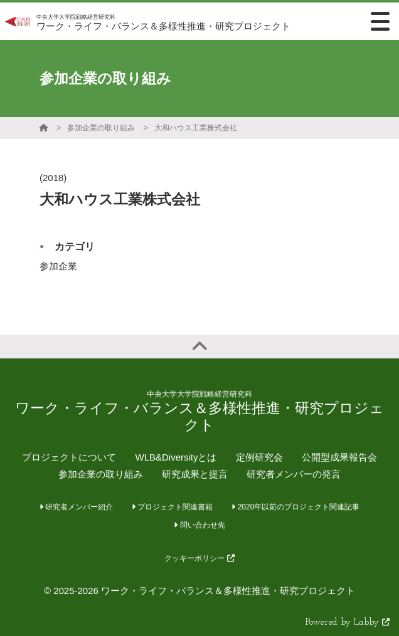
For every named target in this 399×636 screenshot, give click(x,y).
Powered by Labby (348, 622)
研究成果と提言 (195, 474)
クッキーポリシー (199, 558)
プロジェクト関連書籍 (172, 507)
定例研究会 (259, 457)
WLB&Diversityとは (175, 457)
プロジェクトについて (69, 457)
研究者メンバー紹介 (76, 507)
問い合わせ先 (199, 525)
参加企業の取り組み (101, 127)
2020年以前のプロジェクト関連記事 (295, 507)
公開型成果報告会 (339, 457)
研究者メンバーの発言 (294, 474)
